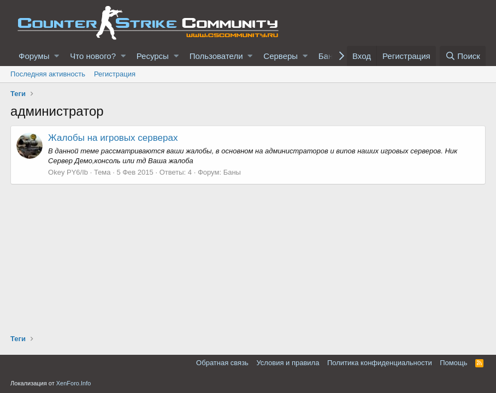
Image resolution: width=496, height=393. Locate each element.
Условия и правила (287, 363)
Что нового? (93, 56)
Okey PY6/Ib (68, 172)
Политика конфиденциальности (379, 363)
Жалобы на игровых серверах (113, 138)
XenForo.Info (73, 383)
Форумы (34, 56)
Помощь (453, 363)
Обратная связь (222, 363)
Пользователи (216, 56)
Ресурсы (153, 56)
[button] (56, 56)
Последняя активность (47, 74)
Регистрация (114, 74)
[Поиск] (463, 56)
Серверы (280, 56)
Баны (232, 172)
